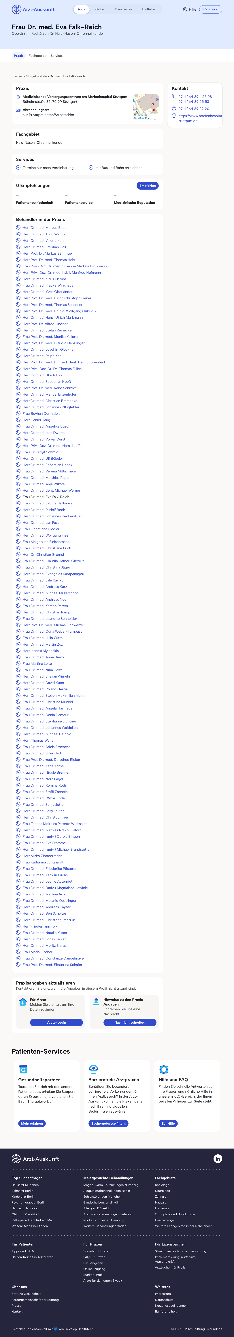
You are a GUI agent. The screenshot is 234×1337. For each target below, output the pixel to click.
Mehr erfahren (32, 1124)
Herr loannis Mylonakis (41, 651)
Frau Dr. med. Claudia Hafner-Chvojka (53, 561)
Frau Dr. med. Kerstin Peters (45, 606)
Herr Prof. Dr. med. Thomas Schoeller (52, 305)
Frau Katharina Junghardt (43, 862)
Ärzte (81, 9)
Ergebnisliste (37, 76)
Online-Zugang (94, 1269)
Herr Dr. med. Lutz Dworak (44, 433)
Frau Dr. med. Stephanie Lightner (49, 721)
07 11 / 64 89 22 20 (193, 109)
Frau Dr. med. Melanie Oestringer (49, 901)
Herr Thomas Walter (39, 740)
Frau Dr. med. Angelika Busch (46, 426)
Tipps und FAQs (23, 1251)
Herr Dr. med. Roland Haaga (45, 689)
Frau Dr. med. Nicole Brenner (46, 772)
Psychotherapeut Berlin (29, 1202)
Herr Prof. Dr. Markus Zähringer (48, 253)
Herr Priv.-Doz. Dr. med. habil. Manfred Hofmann (62, 272)
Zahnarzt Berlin (22, 1191)
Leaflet (138, 115)
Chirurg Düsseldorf (25, 1214)
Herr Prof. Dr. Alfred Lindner (45, 324)
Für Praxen (210, 9)
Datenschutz (164, 1300)
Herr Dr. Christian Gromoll (44, 554)
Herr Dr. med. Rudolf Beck (44, 510)
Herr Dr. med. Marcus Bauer (45, 228)
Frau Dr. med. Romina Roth (44, 785)
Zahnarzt (161, 1196)
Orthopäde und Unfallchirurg (175, 1214)
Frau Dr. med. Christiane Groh (47, 548)
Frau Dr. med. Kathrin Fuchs (45, 875)
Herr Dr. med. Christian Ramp (46, 612)
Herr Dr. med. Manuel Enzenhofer (49, 394)
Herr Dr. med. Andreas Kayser (47, 907)
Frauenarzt (162, 1208)
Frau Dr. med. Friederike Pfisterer (50, 869)
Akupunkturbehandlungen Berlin (106, 1191)
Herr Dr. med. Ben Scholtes (45, 913)
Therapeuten (123, 9)
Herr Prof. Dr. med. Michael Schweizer (53, 625)
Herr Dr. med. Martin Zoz (43, 644)
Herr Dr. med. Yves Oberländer (48, 292)
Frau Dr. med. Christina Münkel (48, 702)
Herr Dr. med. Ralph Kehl (42, 356)
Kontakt (17, 1311)
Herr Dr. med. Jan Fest (41, 522)
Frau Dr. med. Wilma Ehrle (44, 798)
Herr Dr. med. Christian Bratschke (50, 401)
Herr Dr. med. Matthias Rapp (46, 478)
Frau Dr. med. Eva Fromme (44, 843)
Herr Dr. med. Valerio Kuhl (43, 241)
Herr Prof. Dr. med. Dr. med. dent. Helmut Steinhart (64, 362)
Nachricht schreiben (130, 1023)
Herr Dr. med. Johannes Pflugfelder (51, 407)
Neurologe (162, 1191)
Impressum (163, 1294)
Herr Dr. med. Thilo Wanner (45, 234)
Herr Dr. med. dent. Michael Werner (51, 490)
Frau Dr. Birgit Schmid (40, 452)
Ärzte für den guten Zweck (102, 1280)
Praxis (19, 56)
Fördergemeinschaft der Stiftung (35, 1300)
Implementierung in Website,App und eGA (175, 1259)
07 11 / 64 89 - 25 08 (195, 97)
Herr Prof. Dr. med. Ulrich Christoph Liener (57, 298)
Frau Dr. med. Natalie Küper (45, 933)
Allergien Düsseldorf (98, 1208)
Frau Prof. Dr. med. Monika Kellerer (51, 337)
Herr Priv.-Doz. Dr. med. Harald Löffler (53, 446)
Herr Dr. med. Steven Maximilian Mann (54, 695)
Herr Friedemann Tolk (40, 926)
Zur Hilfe (168, 1124)
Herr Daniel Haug (36, 420)
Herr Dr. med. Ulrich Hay (42, 375)
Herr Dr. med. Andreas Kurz (45, 587)
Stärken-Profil (93, 1275)
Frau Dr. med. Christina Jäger (46, 567)
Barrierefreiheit (166, 1311)
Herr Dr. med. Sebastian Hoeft (47, 381)
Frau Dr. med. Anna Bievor (44, 657)
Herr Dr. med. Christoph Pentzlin (49, 920)
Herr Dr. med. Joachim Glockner (49, 349)
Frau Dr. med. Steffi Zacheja (45, 792)
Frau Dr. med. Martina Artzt (45, 894)
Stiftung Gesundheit (26, 1294)
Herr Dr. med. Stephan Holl (44, 247)
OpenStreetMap (142, 118)
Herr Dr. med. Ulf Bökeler (43, 458)
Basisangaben (93, 1263)
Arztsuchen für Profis (170, 1267)
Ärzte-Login (56, 1023)
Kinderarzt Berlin (23, 1196)
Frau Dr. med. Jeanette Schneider (50, 619)
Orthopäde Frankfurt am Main (33, 1220)
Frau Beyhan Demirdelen (43, 413)
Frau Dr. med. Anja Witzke (44, 484)
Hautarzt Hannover (25, 1208)
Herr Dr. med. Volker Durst (44, 439)
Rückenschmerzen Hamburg (103, 1220)
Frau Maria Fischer (37, 952)
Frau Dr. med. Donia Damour (46, 715)
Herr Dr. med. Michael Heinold (47, 734)
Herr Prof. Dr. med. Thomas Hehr (49, 260)
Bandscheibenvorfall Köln (101, 1202)
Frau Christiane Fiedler (41, 529)
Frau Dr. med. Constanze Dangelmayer (54, 958)
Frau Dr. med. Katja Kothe (43, 766)
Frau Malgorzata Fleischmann (46, 542)
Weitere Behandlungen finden (104, 1226)
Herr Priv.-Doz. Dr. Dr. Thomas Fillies (52, 369)
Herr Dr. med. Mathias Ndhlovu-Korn (52, 830)
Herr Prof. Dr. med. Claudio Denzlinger (54, 343)
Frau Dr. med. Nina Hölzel (43, 670)
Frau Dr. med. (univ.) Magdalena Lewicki (55, 888)
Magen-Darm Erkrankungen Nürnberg (110, 1185)
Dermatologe (164, 1220)
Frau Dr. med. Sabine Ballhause (48, 503)
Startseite (18, 76)
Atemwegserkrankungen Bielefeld (107, 1214)
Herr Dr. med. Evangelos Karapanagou (53, 574)
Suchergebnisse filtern (108, 1124)
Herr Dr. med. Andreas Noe (44, 599)
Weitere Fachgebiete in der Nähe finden (184, 1226)
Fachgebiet (37, 56)
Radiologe (162, 1185)
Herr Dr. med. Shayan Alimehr (46, 676)
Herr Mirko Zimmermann (42, 856)
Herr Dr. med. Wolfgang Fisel (46, 535)
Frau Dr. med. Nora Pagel (43, 779)
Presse (16, 1305)
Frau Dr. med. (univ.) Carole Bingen (51, 836)
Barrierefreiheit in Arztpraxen (32, 1257)
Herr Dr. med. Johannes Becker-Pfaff (52, 516)
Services (57, 56)
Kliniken (100, 9)
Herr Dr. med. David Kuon (43, 683)
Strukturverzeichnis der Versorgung (180, 1251)
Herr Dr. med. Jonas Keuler (44, 939)
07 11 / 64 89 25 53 (193, 102)
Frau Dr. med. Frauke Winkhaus (48, 285)
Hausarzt (161, 1202)
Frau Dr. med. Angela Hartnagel (48, 708)
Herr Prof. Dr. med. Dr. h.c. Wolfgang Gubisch (59, 311)
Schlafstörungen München (102, 1196)
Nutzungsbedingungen (171, 1305)
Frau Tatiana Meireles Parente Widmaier (55, 824)
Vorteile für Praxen (96, 1251)
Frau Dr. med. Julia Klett (42, 753)
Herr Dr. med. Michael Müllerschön (51, 593)
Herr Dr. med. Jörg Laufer (43, 811)
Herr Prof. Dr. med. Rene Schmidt (50, 388)
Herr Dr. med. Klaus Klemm (44, 279)
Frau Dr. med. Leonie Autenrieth (48, 881)
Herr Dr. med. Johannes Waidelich (50, 728)
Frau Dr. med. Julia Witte (43, 638)
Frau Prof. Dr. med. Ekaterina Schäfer (52, 965)
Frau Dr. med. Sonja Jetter (44, 804)
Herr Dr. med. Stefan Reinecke (47, 330)
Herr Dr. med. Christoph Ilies (46, 817)
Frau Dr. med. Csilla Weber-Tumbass (52, 631)
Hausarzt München (25, 1185)
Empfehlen (147, 186)
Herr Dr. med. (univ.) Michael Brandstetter (57, 849)
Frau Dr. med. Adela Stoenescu (48, 747)
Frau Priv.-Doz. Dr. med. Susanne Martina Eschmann (65, 266)
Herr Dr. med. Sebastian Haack (47, 465)
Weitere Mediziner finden (30, 1226)
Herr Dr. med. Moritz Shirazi (45, 945)
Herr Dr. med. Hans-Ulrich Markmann (53, 317)
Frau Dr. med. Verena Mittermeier (50, 471)
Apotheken (148, 9)
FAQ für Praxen (94, 1257)
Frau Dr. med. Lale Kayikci (43, 580)
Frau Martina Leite (37, 663)
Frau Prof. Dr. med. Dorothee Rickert (52, 760)
